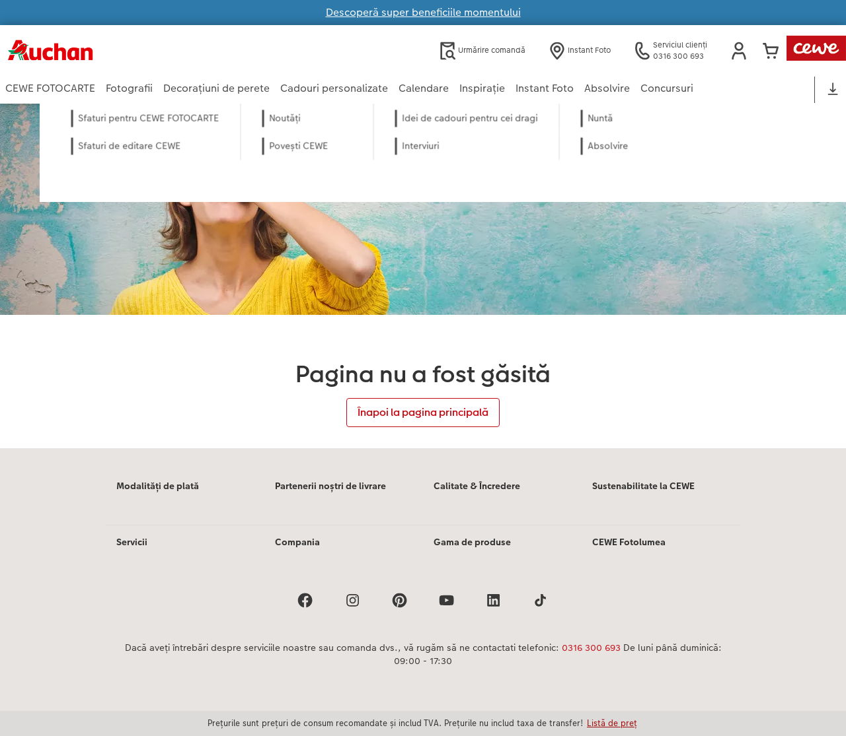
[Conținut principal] (423, 276)
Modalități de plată (157, 485)
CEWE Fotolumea (629, 542)
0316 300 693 (591, 647)
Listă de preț (612, 722)
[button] (739, 51)
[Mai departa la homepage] (134, 50)
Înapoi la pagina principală (423, 412)
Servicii (131, 542)
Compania (297, 542)
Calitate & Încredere (477, 485)
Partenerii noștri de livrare (330, 485)
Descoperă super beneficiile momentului (423, 12)
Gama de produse (472, 542)
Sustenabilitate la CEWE (643, 485)
